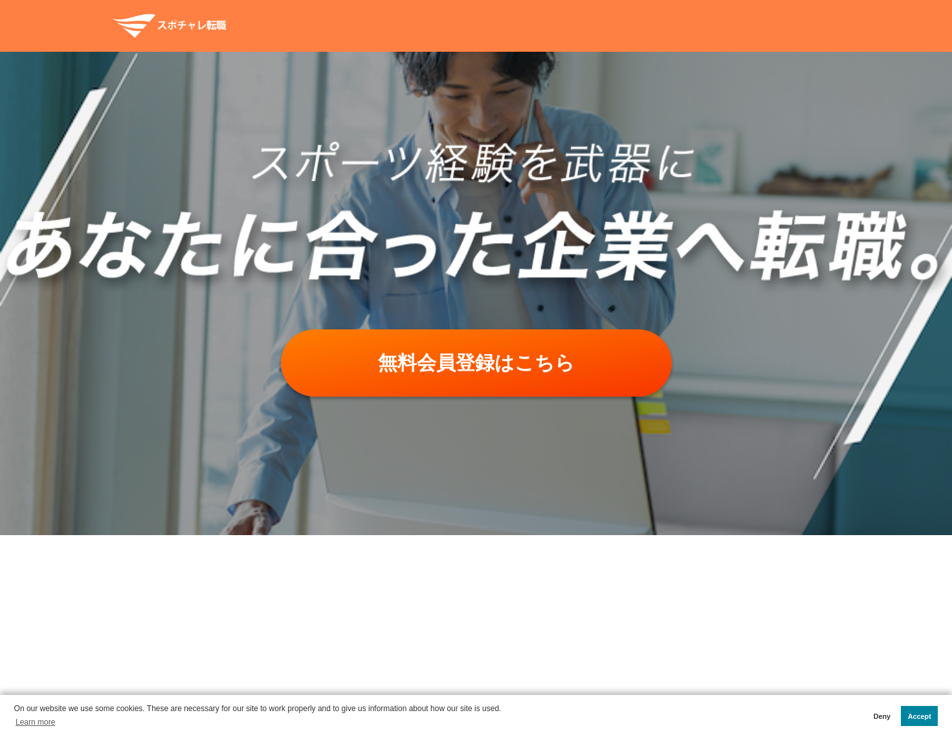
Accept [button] (919, 716)
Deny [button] (882, 716)
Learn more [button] (35, 722)
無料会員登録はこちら (476, 362)
